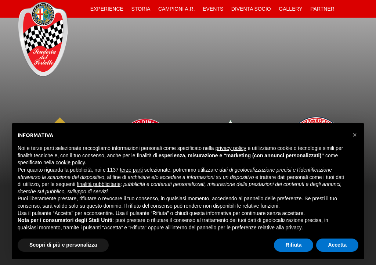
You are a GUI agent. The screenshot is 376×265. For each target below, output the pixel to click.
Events (213, 9)
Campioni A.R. (176, 9)
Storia (141, 9)
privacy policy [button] (231, 148)
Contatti (344, 9)
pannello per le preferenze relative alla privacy (249, 227)
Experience (106, 9)
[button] (355, 135)
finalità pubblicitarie (98, 184)
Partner (322, 9)
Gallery (290, 9)
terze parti (131, 170)
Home (80, 9)
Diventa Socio (251, 9)
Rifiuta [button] (294, 245)
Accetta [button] (337, 245)
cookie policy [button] (70, 162)
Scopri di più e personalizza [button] (63, 245)
